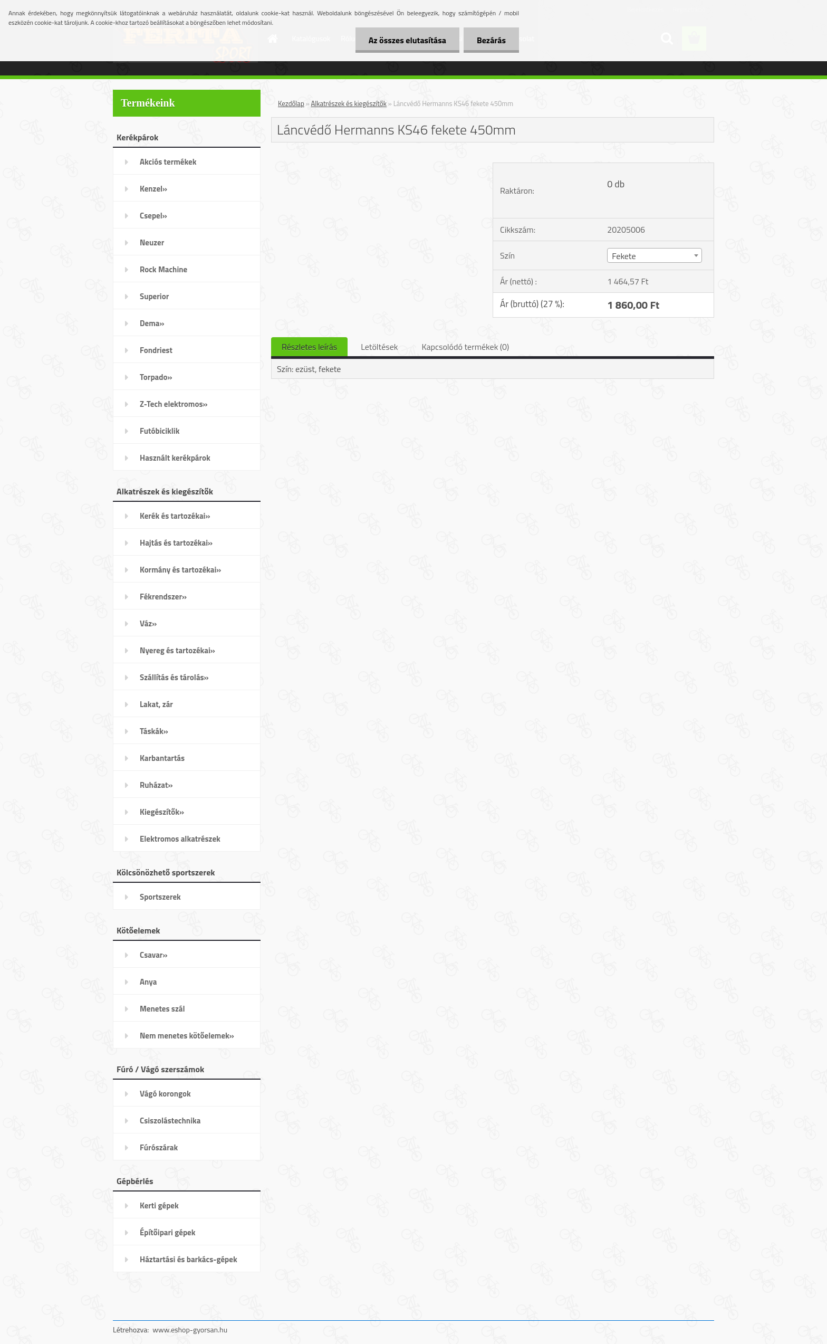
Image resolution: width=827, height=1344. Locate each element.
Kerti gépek (159, 1205)
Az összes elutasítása (407, 40)
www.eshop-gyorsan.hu (189, 1329)
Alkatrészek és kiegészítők (349, 103)
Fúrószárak (159, 1147)
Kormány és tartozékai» (180, 570)
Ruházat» (156, 785)
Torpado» (156, 377)
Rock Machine (163, 269)
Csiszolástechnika (170, 1120)
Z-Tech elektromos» (174, 404)
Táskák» (154, 731)
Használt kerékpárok (175, 458)
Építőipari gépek (167, 1232)
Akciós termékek (168, 162)
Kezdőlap (291, 103)
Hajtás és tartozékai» (176, 543)
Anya (148, 982)
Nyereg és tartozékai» (177, 650)
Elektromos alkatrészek (180, 839)
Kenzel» (153, 189)
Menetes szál (162, 1009)
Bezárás (491, 40)
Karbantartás (162, 758)
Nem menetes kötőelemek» (187, 1036)
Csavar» (153, 955)
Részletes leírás (309, 346)
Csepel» (153, 215)
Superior (154, 296)
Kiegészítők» (162, 812)
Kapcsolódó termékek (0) (465, 346)
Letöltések (379, 346)
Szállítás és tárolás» (174, 677)
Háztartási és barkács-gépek (188, 1259)
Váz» (148, 623)
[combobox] (654, 255)
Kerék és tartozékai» (175, 516)
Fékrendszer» (163, 596)
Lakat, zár (156, 704)
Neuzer (152, 242)
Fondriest (156, 350)
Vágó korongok (165, 1094)
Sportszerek (160, 897)
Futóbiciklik (159, 431)
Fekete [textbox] (624, 256)
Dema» (152, 323)
